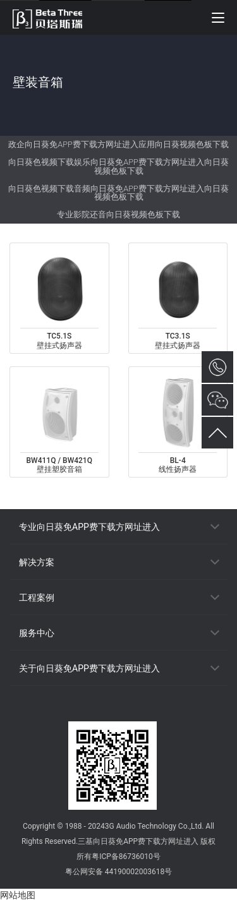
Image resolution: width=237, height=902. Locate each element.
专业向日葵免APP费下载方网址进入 (89, 527)
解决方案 (36, 562)
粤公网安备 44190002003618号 (118, 871)
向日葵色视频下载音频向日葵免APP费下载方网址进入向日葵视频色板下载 (118, 193)
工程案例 (36, 597)
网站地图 (17, 895)
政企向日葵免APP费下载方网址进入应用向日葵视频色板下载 (118, 144)
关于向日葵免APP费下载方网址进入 (89, 668)
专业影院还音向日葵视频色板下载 (118, 214)
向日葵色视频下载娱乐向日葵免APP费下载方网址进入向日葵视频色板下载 (118, 166)
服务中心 (36, 633)
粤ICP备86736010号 (126, 856)
